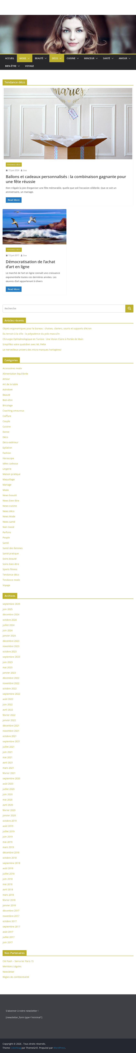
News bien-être (11, 500)
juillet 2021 (8, 746)
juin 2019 (8, 836)
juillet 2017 (8, 937)
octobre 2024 (10, 619)
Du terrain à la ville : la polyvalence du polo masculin (31, 333)
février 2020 (9, 810)
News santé (9, 521)
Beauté (39, 58)
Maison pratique (11, 474)
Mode (22, 58)
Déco (55, 58)
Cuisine (71, 58)
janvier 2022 (9, 720)
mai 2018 (7, 884)
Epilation (7, 447)
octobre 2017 (10, 921)
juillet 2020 (8, 789)
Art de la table (10, 384)
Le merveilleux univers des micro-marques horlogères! (32, 349)
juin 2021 (8, 751)
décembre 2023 (11, 640)
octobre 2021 (10, 736)
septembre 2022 (11, 693)
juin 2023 (8, 662)
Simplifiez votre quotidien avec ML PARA (24, 344)
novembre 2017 (11, 915)
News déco (8, 511)
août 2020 (8, 783)
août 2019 (8, 826)
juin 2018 (8, 878)
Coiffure (7, 415)
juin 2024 (8, 630)
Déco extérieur (10, 442)
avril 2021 (8, 762)
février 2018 (9, 900)
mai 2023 (7, 667)
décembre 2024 (11, 614)
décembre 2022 (11, 677)
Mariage (7, 484)
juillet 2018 (8, 873)
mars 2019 (8, 847)
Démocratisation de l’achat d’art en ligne (30, 264)
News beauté (10, 495)
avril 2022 (8, 709)
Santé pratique (11, 553)
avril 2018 (8, 889)
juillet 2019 (8, 831)
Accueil (9, 58)
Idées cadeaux (10, 463)
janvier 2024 (9, 635)
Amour (123, 58)
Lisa (25, 170)
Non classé (8, 527)
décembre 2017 (11, 910)
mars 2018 (8, 894)
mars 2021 (8, 767)
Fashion (7, 452)
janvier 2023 (9, 672)
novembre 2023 (11, 646)
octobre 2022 (10, 688)
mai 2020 (7, 799)
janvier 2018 (9, 905)
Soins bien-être (11, 564)
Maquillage (9, 479)
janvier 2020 (9, 815)
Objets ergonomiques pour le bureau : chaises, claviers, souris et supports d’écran (47, 328)
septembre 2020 (11, 778)
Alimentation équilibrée (15, 373)
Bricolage (8, 405)
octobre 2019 (10, 820)
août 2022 (8, 699)
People (6, 537)
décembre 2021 (11, 725)
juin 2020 (8, 794)
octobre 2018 (10, 857)
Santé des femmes (13, 548)
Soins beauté (10, 558)
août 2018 (8, 868)
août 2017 (8, 931)
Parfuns (7, 532)
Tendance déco (13, 164)
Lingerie (7, 468)
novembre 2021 (11, 730)
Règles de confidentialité (16, 976)
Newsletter (8, 971)
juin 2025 (8, 609)
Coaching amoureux (13, 410)
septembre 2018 (11, 863)
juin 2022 (8, 704)
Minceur (89, 58)
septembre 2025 (11, 603)
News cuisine (10, 505)
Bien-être (10, 65)
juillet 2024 (8, 625)
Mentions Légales (12, 966)
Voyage (29, 65)
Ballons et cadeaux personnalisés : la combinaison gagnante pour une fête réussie (66, 179)
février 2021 (9, 773)
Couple (6, 421)
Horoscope (8, 458)
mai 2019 (7, 841)
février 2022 (9, 714)
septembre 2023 (11, 656)
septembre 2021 (11, 741)
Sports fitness (10, 569)
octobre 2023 (10, 651)
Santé (106, 58)
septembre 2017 (11, 926)
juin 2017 (8, 942)
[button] (28, 58)
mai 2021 (7, 757)
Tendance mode (11, 579)
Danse (6, 431)
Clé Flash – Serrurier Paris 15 (18, 961)
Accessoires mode (12, 368)
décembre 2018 (11, 852)
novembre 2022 (11, 683)
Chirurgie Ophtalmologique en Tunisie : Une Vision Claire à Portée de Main (43, 339)
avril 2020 (8, 804)
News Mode (9, 516)
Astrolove (8, 389)
